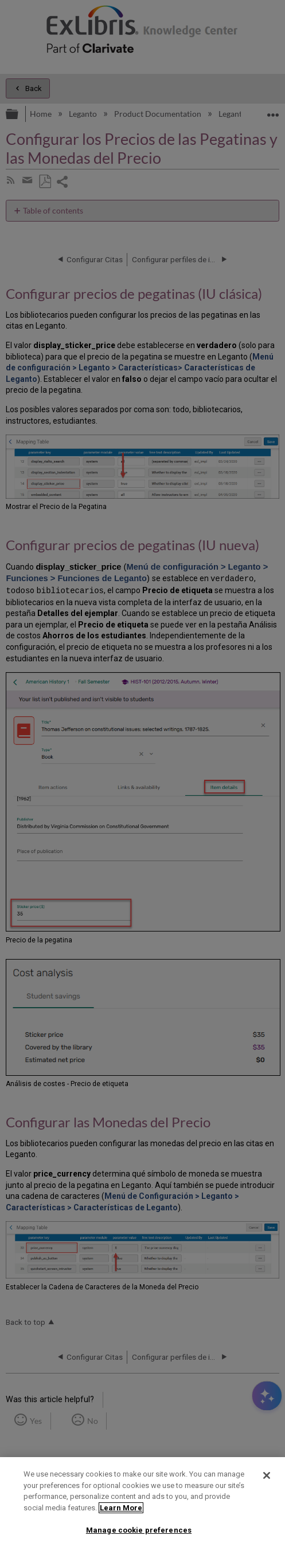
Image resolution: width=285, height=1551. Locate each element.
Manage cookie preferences (139, 1530)
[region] (142, 1504)
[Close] (266, 1475)
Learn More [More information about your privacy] (121, 1507)
